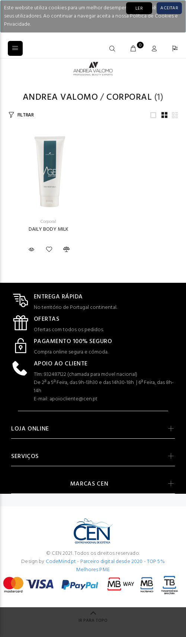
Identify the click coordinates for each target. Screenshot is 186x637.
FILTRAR (25, 115)
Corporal (129, 97)
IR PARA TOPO (93, 620)
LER (139, 8)
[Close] (169, 8)
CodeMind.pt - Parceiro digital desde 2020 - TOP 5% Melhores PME (105, 565)
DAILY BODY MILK (48, 229)
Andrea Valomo (60, 97)
